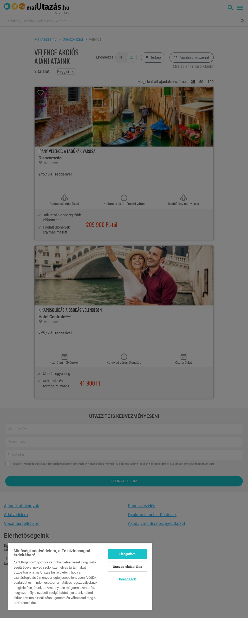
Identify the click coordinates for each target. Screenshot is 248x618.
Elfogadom (127, 554)
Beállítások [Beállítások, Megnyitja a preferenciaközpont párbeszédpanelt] (127, 579)
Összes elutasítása (127, 567)
